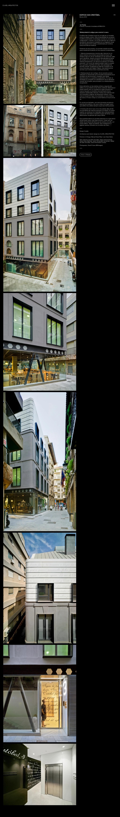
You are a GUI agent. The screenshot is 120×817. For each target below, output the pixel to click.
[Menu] (113, 5)
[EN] (113, 15)
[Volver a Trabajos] (86, 154)
